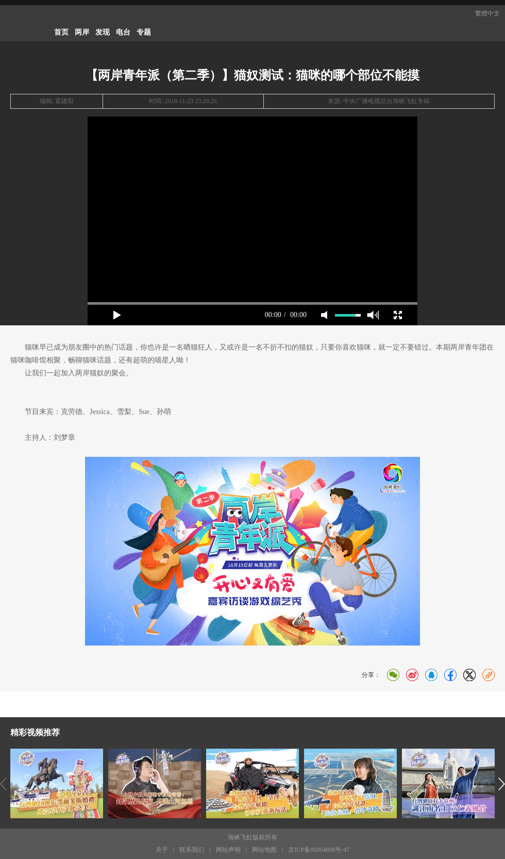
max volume (373, 315)
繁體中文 (487, 13)
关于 (162, 849)
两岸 (82, 32)
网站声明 (228, 849)
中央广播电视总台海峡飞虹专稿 (386, 101)
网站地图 (264, 849)
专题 (144, 32)
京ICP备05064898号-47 (318, 849)
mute (324, 315)
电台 (123, 32)
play (117, 315)
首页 (61, 32)
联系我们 (191, 849)
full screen (398, 315)
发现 (102, 32)
